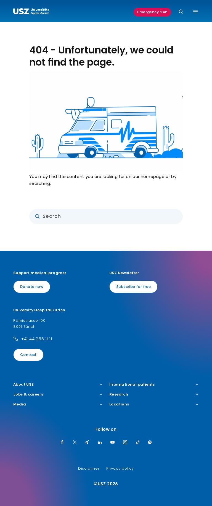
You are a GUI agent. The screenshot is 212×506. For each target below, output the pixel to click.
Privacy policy (120, 468)
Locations (154, 404)
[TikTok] (138, 443)
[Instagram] (125, 443)
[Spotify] (150, 443)
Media (58, 404)
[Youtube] (112, 443)
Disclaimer (89, 468)
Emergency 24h (152, 12)
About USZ (58, 384)
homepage (153, 176)
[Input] (106, 216)
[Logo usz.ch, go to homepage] (31, 12)
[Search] (181, 12)
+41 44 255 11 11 (36, 339)
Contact (28, 354)
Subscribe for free (133, 286)
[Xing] (87, 443)
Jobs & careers (58, 394)
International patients (154, 384)
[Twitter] (75, 443)
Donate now (31, 286)
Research (154, 394)
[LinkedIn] (100, 443)
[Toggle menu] (195, 11)
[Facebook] (62, 443)
